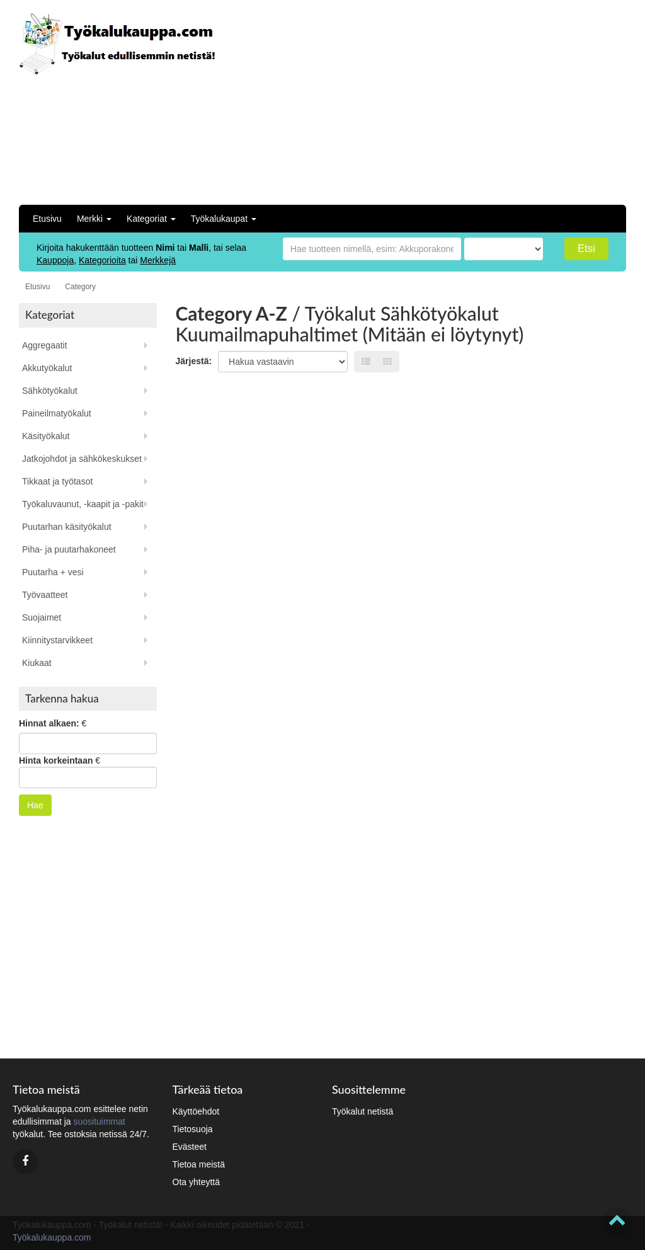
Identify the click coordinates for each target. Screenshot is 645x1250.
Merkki (94, 219)
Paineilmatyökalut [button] (56, 413)
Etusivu (47, 219)
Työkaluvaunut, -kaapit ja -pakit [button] (83, 504)
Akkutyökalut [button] (47, 368)
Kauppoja (55, 260)
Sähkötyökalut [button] (49, 391)
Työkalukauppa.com (52, 1237)
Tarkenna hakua (62, 698)
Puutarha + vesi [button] (53, 572)
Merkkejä (158, 260)
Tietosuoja (193, 1129)
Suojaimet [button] (41, 617)
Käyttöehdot (196, 1111)
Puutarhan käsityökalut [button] (66, 527)
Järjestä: (194, 361)
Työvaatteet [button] (44, 595)
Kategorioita (102, 260)
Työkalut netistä (362, 1111)
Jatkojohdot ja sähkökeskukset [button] (82, 459)
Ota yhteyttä (196, 1182)
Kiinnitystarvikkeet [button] (57, 640)
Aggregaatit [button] (44, 345)
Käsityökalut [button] (45, 436)
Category (80, 286)
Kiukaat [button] (37, 663)
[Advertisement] (488, 101)
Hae (35, 805)
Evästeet (190, 1147)
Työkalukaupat (223, 219)
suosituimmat (99, 1121)
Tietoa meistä (199, 1164)
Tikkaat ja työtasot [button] (57, 481)
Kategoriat (151, 219)
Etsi (586, 249)
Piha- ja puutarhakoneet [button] (69, 549)
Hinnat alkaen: (49, 723)
